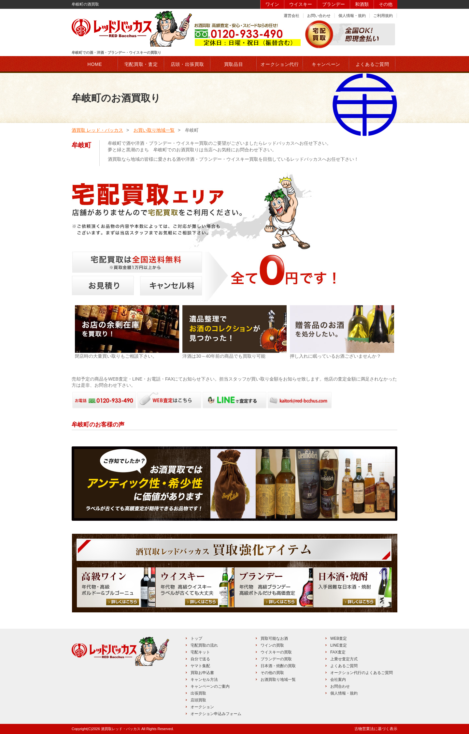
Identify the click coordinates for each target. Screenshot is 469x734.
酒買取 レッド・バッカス (97, 130)
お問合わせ (340, 686)
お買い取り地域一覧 (154, 130)
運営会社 (291, 15)
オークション (202, 707)
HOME (95, 64)
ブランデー (333, 4)
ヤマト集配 (200, 666)
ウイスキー (300, 4)
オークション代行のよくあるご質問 (361, 672)
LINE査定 (338, 645)
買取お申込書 (202, 672)
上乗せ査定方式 (344, 659)
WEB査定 (338, 638)
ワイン (272, 4)
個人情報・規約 (352, 15)
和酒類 (362, 4)
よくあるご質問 (344, 666)
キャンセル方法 (204, 679)
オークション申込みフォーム (216, 714)
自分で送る (200, 659)
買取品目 (233, 64)
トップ (196, 638)
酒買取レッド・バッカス (120, 729)
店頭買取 (198, 700)
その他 (385, 4)
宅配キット (200, 652)
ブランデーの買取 (276, 659)
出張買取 (198, 693)
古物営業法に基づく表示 (375, 729)
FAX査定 (338, 652)
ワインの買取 (272, 645)
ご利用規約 (383, 15)
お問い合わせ (319, 15)
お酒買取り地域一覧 (278, 679)
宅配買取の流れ (204, 645)
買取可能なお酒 (274, 638)
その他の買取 (272, 672)
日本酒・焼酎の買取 (278, 666)
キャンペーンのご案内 (210, 686)
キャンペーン (326, 64)
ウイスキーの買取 (276, 652)
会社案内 (338, 679)
